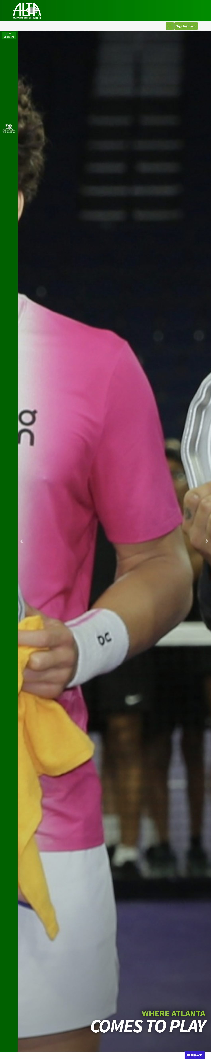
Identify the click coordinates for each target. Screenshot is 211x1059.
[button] (21, 541)
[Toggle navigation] (170, 26)
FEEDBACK (194, 1055)
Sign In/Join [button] (185, 26)
